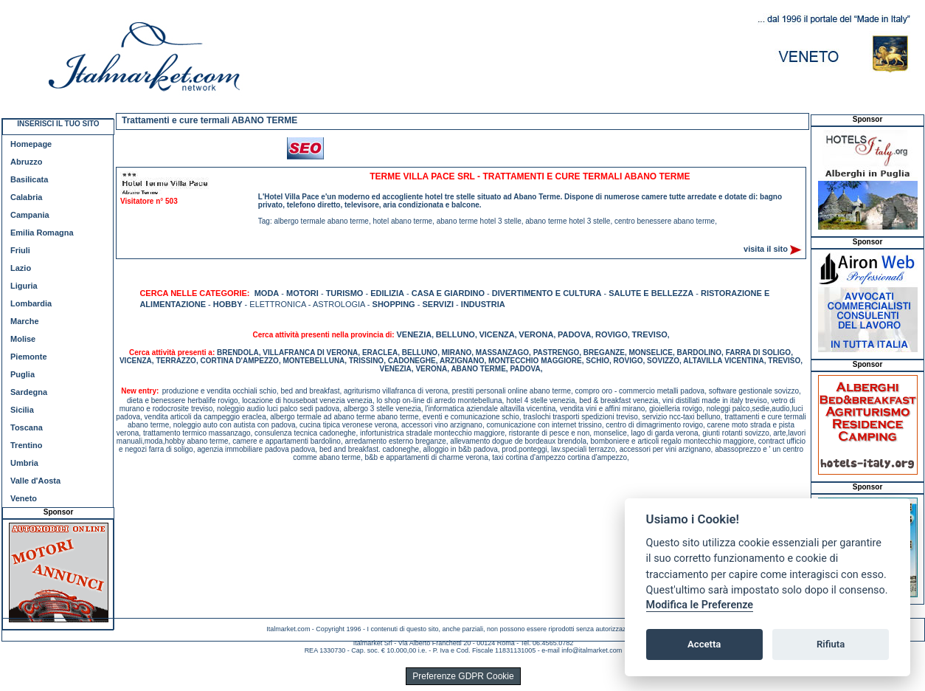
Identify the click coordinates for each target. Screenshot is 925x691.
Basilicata (29, 179)
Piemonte (28, 356)
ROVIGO (611, 334)
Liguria (24, 285)
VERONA (536, 334)
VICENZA (496, 334)
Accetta (704, 644)
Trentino (26, 445)
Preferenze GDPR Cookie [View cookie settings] (462, 676)
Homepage (31, 144)
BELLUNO (455, 334)
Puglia (22, 374)
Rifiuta (831, 644)
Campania (29, 214)
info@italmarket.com (591, 650)
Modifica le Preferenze (700, 605)
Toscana (26, 427)
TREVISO (650, 334)
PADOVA (574, 334)
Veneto (23, 498)
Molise (22, 338)
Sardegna (28, 392)
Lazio (20, 268)
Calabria (26, 197)
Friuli (20, 250)
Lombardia (31, 303)
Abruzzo (26, 161)
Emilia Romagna (42, 232)
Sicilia (22, 409)
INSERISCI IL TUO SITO (58, 124)
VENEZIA (414, 334)
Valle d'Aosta (35, 480)
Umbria (24, 462)
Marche (24, 321)
